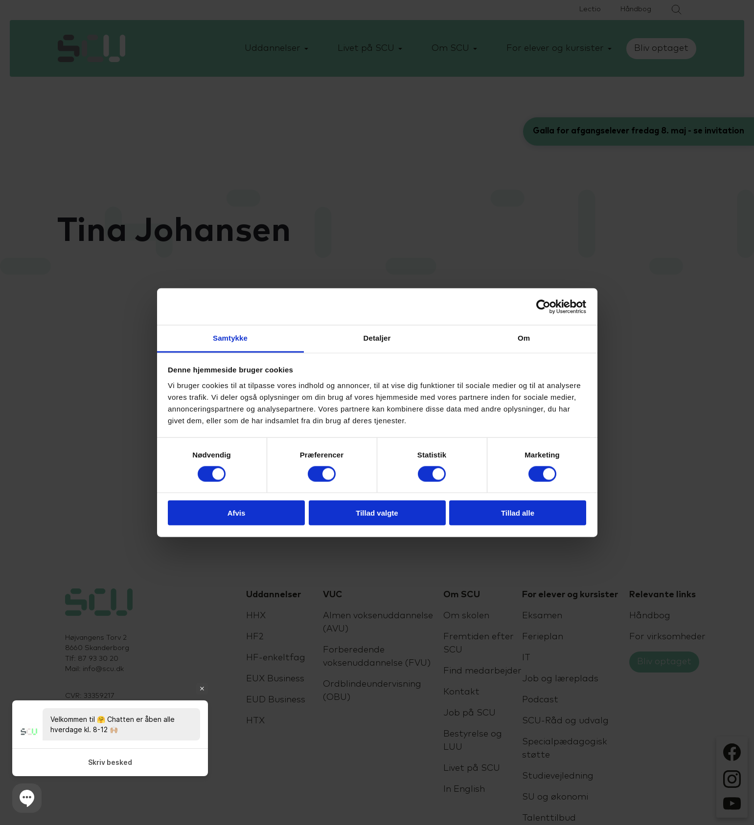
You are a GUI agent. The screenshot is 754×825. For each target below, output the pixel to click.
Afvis (237, 513)
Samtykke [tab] (230, 338)
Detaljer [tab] (377, 338)
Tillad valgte (377, 513)
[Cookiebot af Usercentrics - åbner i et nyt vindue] (543, 306)
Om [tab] (524, 338)
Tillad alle (517, 513)
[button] (27, 798)
